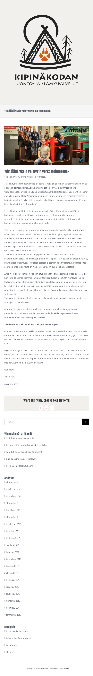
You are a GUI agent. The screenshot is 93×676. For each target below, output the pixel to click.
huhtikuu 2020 (13, 510)
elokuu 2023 (12, 482)
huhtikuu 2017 (13, 600)
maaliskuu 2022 (13, 489)
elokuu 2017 (12, 573)
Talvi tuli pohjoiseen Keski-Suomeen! (24, 452)
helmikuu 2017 (13, 607)
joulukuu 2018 (13, 538)
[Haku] (85, 422)
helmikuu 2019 (13, 531)
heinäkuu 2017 (13, 580)
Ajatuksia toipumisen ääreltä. (20, 438)
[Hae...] (43, 422)
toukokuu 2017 (13, 593)
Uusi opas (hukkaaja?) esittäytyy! (21, 458)
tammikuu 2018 (13, 559)
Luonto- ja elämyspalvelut (18, 638)
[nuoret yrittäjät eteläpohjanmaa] (46, 145)
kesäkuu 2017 (12, 586)
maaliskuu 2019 (13, 524)
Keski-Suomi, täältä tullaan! (19, 465)
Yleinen (9, 652)
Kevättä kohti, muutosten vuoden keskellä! (26, 445)
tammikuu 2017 (13, 614)
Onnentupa (11, 645)
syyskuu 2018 (12, 545)
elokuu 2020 (12, 503)
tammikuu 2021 (13, 496)
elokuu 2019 (12, 517)
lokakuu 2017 (12, 566)
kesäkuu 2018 (12, 552)
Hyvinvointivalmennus (17, 631)
